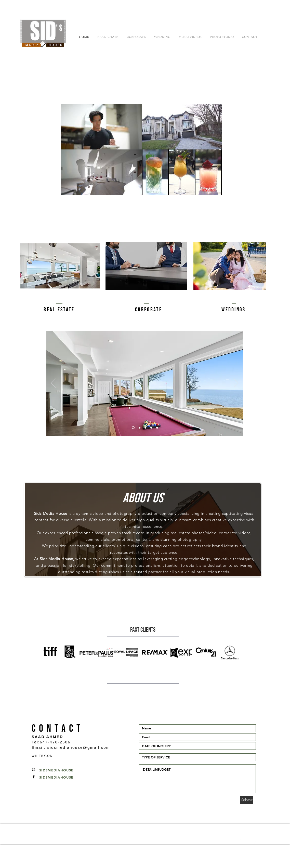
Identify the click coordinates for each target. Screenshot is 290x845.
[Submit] (246, 800)
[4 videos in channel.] (141, 149)
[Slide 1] (139, 427)
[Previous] (53, 383)
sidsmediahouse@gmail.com (78, 747)
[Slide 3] (145, 427)
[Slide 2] (133, 427)
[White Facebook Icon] (239, 841)
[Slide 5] (157, 427)
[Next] (236, 383)
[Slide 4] (151, 427)
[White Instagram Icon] (253, 841)
